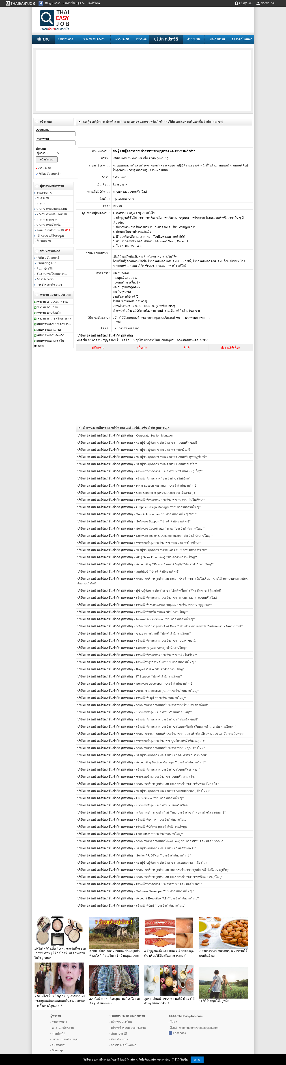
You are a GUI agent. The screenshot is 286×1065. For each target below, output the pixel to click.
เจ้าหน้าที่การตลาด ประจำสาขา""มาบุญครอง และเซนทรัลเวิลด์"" (177, 597)
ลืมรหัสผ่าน (44, 241)
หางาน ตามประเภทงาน (52, 214)
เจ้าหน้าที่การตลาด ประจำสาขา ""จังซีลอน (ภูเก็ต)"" (169, 471)
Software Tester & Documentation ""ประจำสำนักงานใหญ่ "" (174, 535)
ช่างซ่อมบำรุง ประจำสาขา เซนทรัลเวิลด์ (161, 805)
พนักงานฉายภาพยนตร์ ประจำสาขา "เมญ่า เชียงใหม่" (170, 748)
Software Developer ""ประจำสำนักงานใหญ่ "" (165, 683)
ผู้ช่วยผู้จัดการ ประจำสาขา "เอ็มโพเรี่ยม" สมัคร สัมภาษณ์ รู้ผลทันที (178, 590)
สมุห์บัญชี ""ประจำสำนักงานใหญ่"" (158, 571)
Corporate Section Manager (154, 435)
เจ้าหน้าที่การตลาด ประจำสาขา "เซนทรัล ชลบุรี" (167, 719)
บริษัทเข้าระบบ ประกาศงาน (128, 1027)
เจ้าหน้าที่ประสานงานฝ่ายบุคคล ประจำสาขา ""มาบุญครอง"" (174, 605)
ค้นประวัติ (193, 39)
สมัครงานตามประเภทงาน (54, 324)
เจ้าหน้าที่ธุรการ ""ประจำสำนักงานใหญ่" (161, 819)
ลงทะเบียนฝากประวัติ (53, 230)
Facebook (179, 1033)
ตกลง (197, 1059)
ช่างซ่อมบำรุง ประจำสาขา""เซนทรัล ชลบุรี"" (164, 712)
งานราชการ (65, 39)
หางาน (41, 203)
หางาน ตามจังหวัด (49, 225)
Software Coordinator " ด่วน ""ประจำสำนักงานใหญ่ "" (170, 528)
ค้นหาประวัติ (45, 268)
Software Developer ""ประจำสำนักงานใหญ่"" (165, 891)
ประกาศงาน (217, 39)
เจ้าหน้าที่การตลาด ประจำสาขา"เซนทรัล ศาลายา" (168, 769)
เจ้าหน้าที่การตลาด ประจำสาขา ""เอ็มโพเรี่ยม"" (166, 655)
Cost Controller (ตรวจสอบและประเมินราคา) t (165, 492)
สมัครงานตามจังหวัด (50, 335)
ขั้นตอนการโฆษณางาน (52, 274)
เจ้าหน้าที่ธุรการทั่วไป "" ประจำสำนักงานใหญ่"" (166, 662)
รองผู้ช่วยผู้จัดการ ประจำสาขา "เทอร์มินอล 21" (166, 848)
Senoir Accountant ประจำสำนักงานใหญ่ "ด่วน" (166, 514)
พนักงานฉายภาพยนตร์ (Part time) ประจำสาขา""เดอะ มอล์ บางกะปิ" (179, 841)
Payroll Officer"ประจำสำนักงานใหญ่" (160, 669)
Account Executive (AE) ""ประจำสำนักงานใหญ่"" (167, 690)
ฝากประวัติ (122, 39)
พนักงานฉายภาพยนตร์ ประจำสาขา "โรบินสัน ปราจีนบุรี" (172, 705)
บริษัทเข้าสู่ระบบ (47, 263)
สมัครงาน (43, 198)
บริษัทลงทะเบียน (121, 1022)
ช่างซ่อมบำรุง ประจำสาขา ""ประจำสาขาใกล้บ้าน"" (168, 543)
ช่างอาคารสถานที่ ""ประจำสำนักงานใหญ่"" (163, 633)
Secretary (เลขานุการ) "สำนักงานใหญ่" (161, 648)
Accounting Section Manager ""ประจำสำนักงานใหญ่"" (171, 762)
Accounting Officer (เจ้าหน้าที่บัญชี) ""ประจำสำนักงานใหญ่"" (174, 564)
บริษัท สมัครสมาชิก (49, 258)
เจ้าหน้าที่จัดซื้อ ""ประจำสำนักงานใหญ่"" (162, 612)
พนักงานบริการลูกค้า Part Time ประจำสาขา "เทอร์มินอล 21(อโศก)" (179, 877)
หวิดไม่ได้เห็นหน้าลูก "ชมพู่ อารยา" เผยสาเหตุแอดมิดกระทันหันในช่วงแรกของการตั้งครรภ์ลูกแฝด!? (59, 1001)
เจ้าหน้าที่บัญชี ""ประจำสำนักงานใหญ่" (160, 905)
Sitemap (57, 1050)
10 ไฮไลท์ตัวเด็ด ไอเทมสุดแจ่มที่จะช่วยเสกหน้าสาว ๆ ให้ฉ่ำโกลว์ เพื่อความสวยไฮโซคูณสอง (60, 953)
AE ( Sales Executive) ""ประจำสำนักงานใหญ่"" (166, 557)
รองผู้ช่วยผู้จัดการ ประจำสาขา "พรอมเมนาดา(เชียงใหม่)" (173, 791)
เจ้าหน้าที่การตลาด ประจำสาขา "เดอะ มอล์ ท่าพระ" (169, 884)
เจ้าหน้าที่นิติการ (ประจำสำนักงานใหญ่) (161, 827)
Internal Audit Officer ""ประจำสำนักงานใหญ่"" (165, 619)
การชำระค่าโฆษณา (49, 284)
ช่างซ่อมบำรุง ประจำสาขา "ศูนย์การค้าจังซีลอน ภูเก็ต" (171, 741)
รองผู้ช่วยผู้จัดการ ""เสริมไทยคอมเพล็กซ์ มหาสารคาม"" (171, 550)
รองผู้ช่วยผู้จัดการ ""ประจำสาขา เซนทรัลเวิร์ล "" (166, 464)
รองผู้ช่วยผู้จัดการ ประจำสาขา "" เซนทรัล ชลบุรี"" (167, 442)
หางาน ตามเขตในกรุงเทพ (54, 318)
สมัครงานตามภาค (49, 329)
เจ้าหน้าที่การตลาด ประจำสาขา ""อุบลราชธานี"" (167, 640)
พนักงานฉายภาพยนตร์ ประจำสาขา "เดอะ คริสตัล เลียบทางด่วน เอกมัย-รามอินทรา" (189, 733)
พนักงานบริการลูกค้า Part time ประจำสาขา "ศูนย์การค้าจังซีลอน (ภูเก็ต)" (182, 869)
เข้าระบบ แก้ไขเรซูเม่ (50, 235)
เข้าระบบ (141, 39)
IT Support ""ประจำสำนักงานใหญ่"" (159, 676)
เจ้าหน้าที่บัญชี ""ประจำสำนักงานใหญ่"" (161, 698)
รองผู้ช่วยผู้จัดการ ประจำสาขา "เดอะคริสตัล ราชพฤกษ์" (171, 755)
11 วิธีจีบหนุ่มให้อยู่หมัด (214, 1001)
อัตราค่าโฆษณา (242, 39)
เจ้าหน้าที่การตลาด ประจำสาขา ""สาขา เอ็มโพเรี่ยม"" (170, 500)
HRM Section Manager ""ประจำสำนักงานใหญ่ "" (167, 485)
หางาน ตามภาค (47, 219)
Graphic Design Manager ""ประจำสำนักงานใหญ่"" (168, 507)
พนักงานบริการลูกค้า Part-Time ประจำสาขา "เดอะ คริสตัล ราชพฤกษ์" (181, 812)
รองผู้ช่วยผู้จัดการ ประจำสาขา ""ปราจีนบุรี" (163, 450)
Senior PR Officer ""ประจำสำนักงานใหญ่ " (163, 855)
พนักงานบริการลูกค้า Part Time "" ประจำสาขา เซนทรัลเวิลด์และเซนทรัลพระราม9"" (189, 626)
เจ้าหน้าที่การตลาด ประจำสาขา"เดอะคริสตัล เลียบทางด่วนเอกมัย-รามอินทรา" (186, 726)
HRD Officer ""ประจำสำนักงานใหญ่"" (160, 798)
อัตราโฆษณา (45, 279)
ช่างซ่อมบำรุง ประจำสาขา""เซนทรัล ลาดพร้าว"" (166, 776)
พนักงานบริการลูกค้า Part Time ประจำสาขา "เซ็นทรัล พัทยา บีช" (177, 784)
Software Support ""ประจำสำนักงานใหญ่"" (163, 521)
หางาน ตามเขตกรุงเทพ (52, 209)
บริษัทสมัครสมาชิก (49, 174)
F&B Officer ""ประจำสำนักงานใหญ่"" (159, 834)
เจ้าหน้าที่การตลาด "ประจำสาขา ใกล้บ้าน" (163, 478)
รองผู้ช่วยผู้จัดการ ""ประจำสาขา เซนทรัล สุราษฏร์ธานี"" (171, 457)
